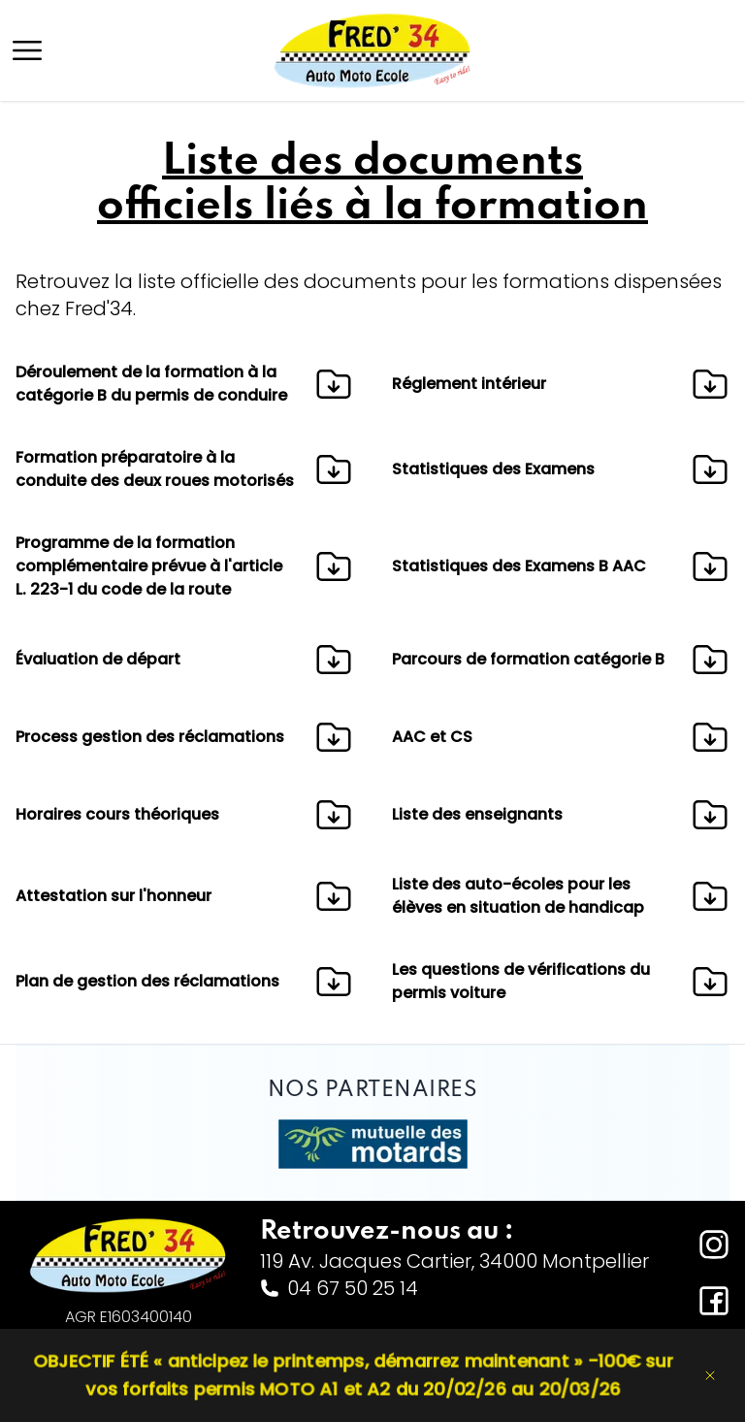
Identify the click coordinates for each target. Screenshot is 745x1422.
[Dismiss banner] (710, 1375)
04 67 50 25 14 (339, 1288)
